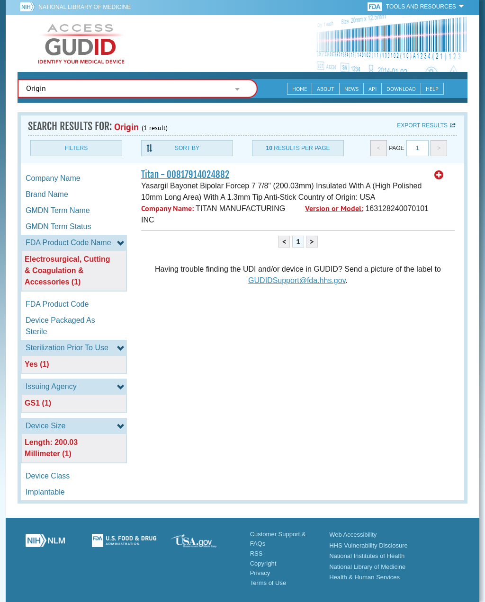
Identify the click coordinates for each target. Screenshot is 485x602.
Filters (76, 148)
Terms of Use (268, 582)
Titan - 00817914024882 (185, 174)
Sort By (187, 148)
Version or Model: (334, 208)
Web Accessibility (353, 534)
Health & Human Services (364, 577)
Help (432, 88)
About (325, 88)
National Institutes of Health (366, 555)
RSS (256, 553)
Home (299, 88)
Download (401, 88)
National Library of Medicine (84, 7)
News (351, 88)
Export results (422, 125)
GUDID (81, 43)
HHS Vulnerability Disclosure (368, 545)
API (372, 88)
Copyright (263, 563)
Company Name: (167, 208)
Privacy (260, 572)
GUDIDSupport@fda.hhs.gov (296, 280)
